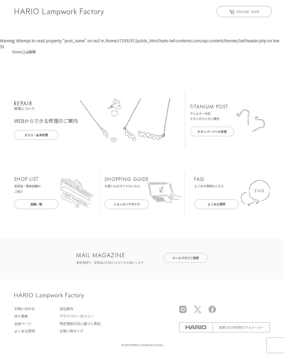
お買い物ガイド (71, 330)
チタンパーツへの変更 (212, 131)
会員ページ (22, 323)
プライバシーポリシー (76, 316)
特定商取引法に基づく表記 (80, 323)
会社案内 (66, 308)
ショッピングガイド (127, 204)
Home (17, 51)
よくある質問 (216, 204)
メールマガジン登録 (185, 258)
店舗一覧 (36, 204)
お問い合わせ (24, 308)
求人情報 (21, 316)
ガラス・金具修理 (36, 135)
